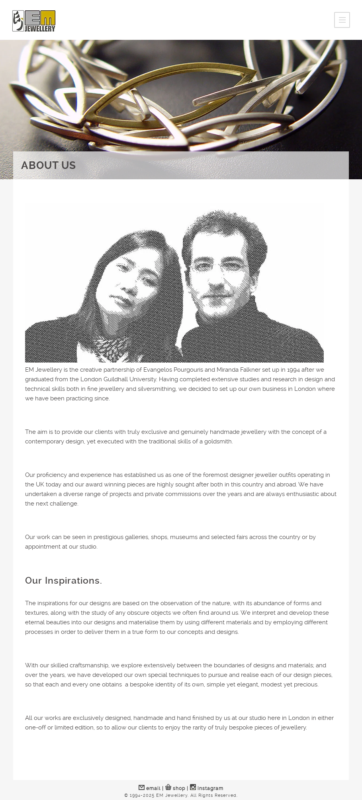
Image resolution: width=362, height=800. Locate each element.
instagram (206, 788)
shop (175, 788)
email (149, 788)
